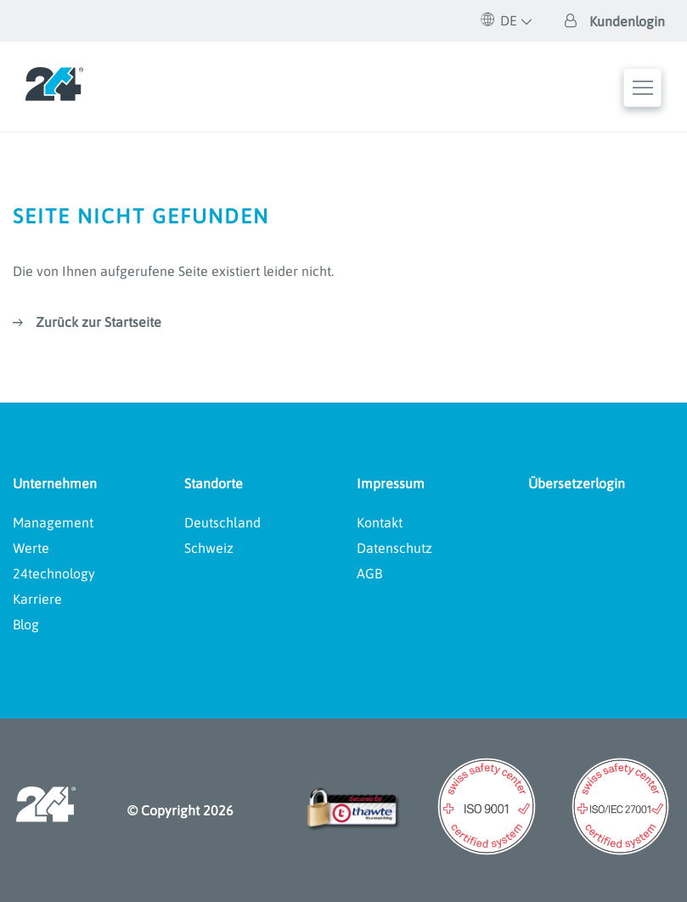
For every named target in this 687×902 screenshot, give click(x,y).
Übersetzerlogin (576, 483)
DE (499, 20)
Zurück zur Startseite (98, 322)
